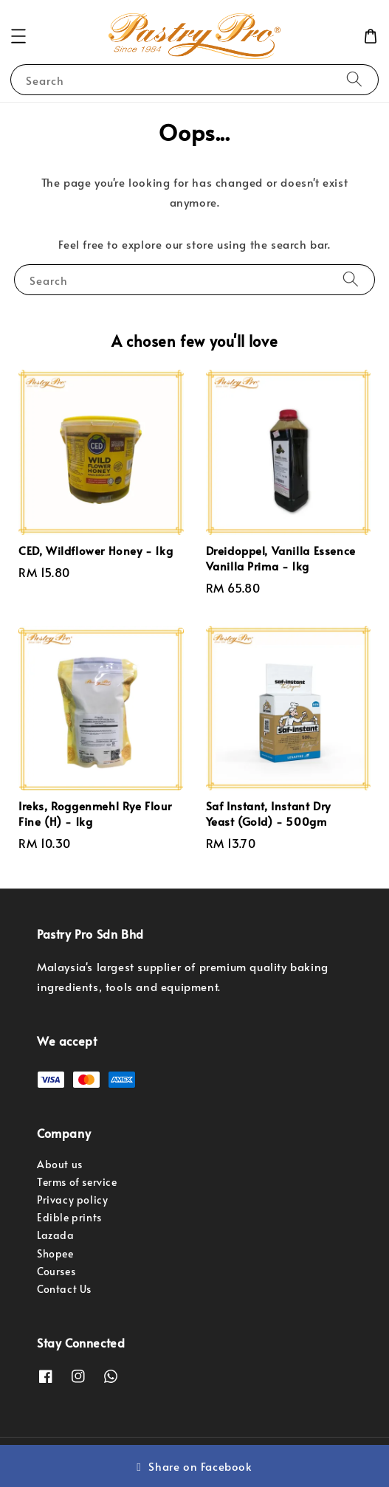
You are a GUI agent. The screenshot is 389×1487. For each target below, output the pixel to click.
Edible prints (69, 1217)
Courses (56, 1271)
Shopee (55, 1253)
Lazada (56, 1235)
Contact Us (64, 1289)
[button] (18, 36)
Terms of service (77, 1182)
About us (60, 1164)
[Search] (354, 79)
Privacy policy (72, 1200)
